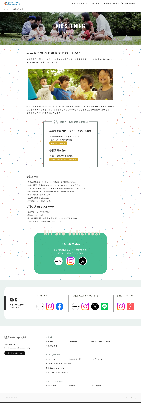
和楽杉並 (49, 342)
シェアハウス (51, 360)
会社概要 (72, 386)
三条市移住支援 (75, 360)
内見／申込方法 (78, 3)
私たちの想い (51, 386)
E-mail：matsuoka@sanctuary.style (17, 350)
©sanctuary (129, 398)
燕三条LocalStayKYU (55, 369)
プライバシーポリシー (11, 398)
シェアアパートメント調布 (60, 143)
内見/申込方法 (51, 346)
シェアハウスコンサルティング (57, 373)
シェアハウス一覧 (92, 3)
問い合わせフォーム (15, 355)
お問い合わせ (128, 3)
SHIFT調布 (73, 342)
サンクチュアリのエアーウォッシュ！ (59, 364)
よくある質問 (106, 3)
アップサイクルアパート (100, 360)
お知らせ (116, 3)
